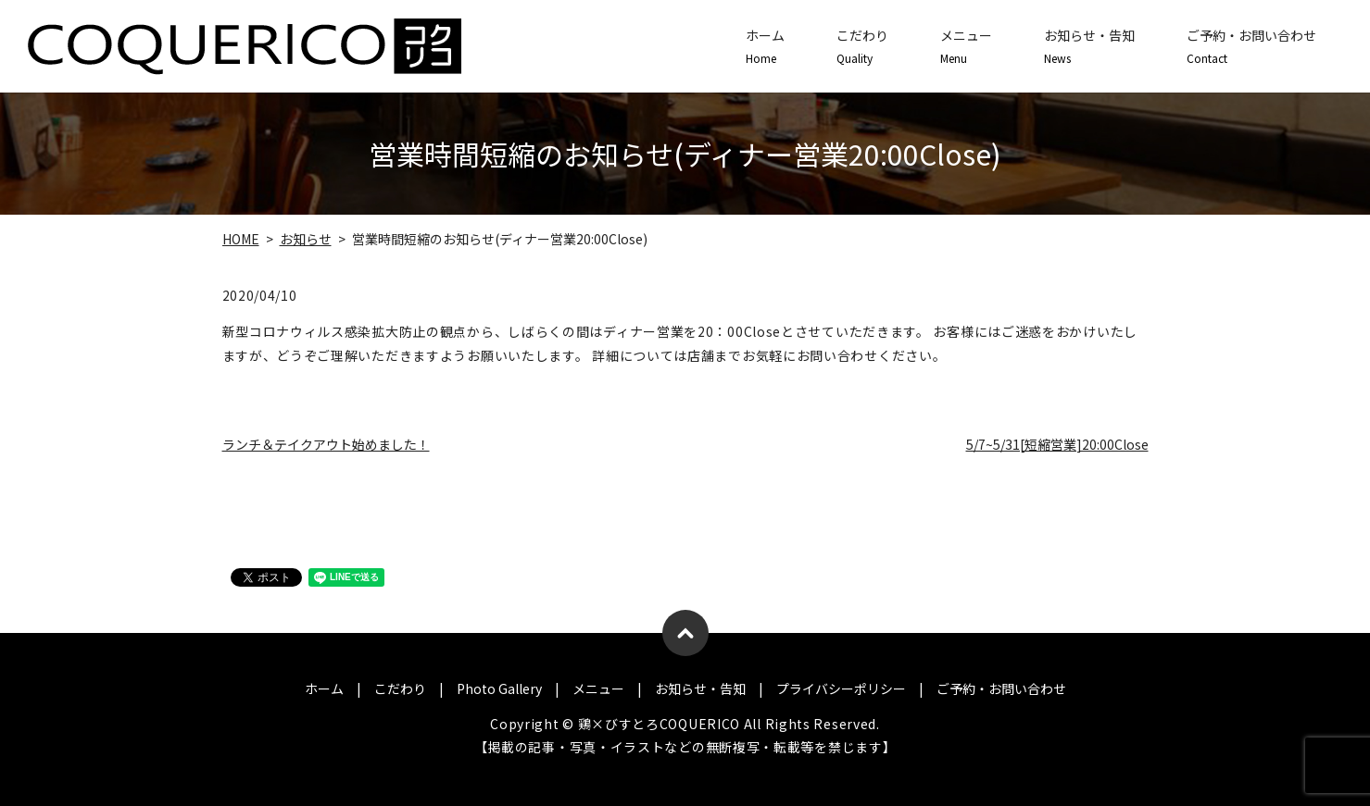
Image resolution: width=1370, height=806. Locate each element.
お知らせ (306, 238)
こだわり (862, 46)
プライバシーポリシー (841, 688)
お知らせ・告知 (1089, 46)
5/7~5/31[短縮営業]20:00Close (1057, 444)
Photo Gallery (499, 688)
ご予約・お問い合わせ (1251, 46)
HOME (240, 238)
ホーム (765, 46)
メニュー (966, 46)
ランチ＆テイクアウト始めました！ (326, 444)
